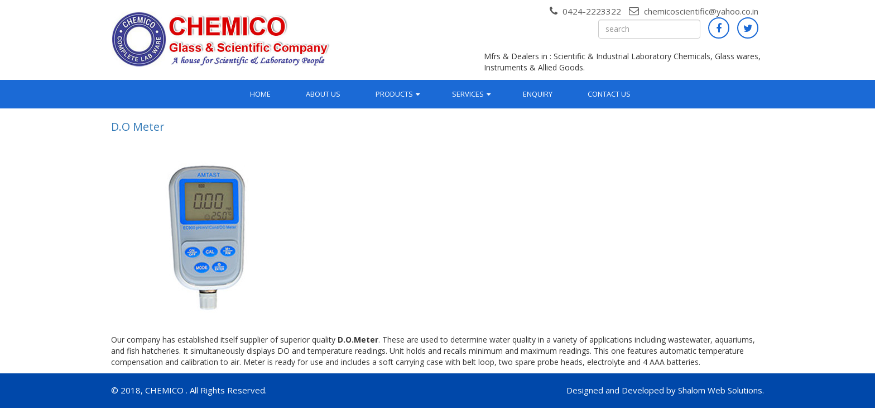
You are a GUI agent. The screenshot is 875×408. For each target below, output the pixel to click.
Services (468, 94)
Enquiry (537, 94)
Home (260, 94)
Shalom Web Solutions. (721, 390)
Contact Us (609, 94)
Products (394, 94)
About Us (323, 94)
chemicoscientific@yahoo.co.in (693, 11)
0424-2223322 (585, 11)
